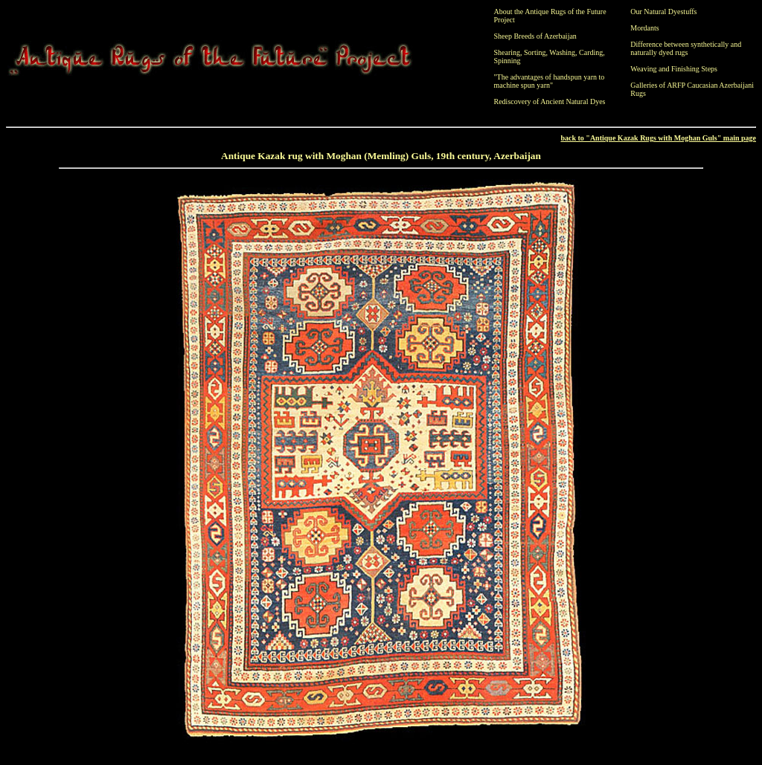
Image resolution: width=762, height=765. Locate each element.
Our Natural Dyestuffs (663, 11)
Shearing (507, 52)
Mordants (644, 28)
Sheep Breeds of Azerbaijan (535, 36)
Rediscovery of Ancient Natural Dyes (550, 101)
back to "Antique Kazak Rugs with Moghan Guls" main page (658, 138)
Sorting (534, 52)
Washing (562, 52)
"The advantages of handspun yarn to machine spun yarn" (549, 81)
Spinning (507, 61)
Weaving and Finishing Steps (673, 69)
